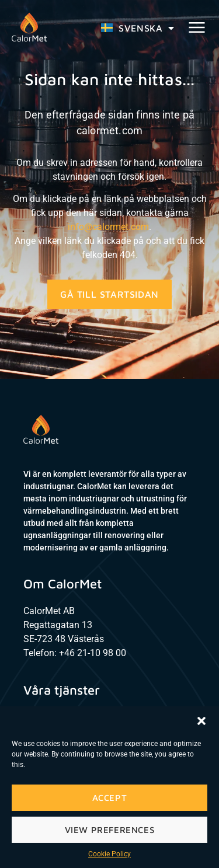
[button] (201, 721)
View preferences (110, 830)
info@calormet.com (108, 226)
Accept (109, 798)
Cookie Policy (109, 854)
